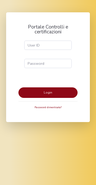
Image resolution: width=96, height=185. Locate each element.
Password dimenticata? (48, 107)
